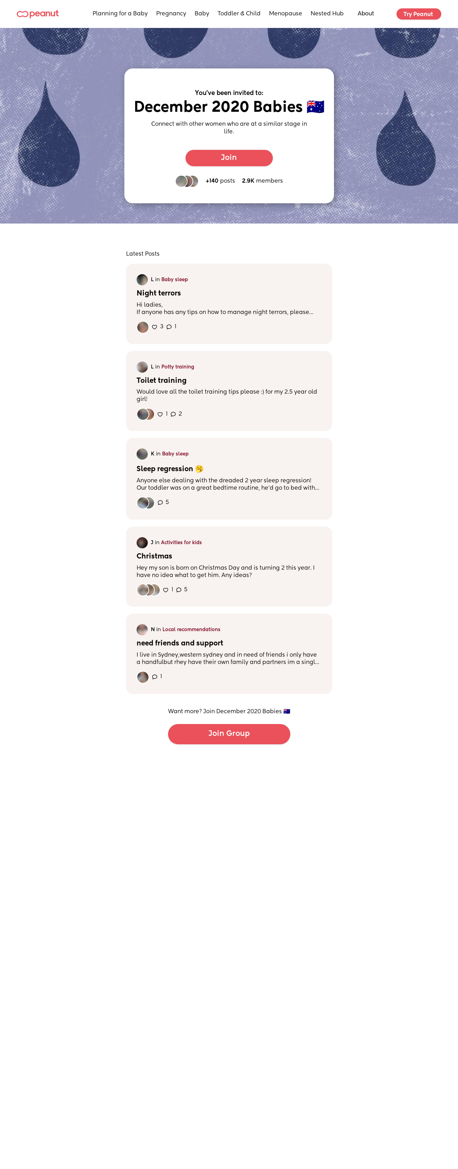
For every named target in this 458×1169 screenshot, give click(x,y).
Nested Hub (327, 14)
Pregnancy (171, 14)
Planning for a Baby (120, 14)
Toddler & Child (239, 14)
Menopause (285, 14)
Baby (202, 14)
